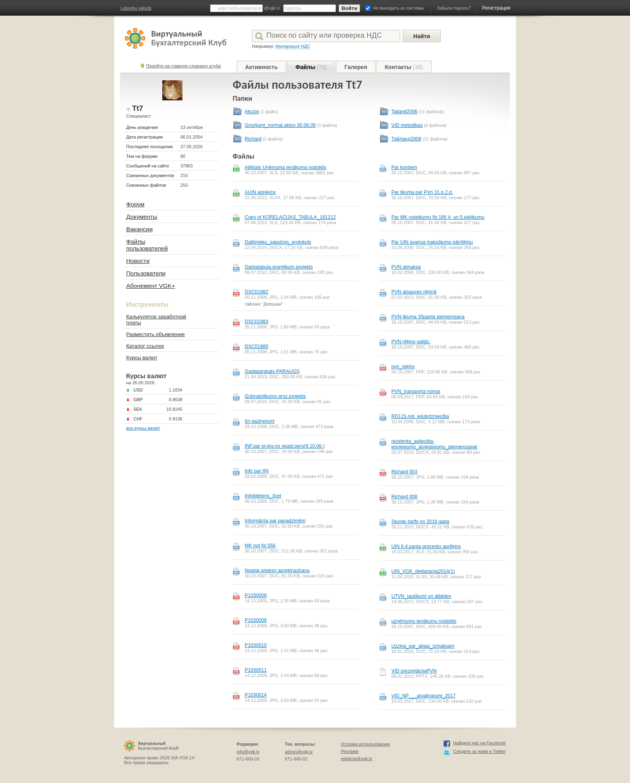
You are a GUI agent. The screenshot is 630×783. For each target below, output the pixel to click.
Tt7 (137, 108)
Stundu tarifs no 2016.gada (420, 521)
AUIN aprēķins (260, 192)
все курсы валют (143, 428)
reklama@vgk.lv (356, 758)
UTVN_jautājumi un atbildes (421, 596)
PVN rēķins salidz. (410, 342)
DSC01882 (256, 292)
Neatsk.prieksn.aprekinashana (277, 570)
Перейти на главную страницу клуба (183, 65)
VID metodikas (407, 125)
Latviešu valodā (136, 8)
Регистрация (496, 8)
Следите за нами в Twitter (479, 751)
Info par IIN (256, 471)
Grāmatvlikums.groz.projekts (275, 396)
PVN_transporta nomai (415, 391)
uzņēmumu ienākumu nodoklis (423, 621)
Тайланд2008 (406, 139)
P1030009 (256, 620)
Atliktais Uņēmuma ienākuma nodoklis (285, 167)
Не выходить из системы (398, 8)
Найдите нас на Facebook (479, 742)
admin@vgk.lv (299, 751)
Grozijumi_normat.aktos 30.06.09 (280, 125)
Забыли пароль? (454, 8)
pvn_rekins (403, 366)
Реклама (349, 751)
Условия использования (365, 744)
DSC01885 (256, 346)
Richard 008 (404, 497)
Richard (253, 139)
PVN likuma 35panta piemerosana (427, 317)
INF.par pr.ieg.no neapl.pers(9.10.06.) (285, 446)
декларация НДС (292, 46)
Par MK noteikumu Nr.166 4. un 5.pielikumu (437, 217)
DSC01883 (256, 321)
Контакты (404, 67)
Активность (261, 67)
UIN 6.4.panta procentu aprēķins (426, 546)
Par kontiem (404, 167)
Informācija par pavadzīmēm (275, 521)
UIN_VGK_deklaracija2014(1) (423, 571)
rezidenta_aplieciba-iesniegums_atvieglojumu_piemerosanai (434, 444)
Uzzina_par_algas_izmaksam (422, 646)
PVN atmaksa (406, 267)
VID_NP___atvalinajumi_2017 (423, 696)
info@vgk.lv (248, 751)
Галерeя (355, 67)
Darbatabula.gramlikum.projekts (279, 267)
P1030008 (256, 595)
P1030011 (256, 670)
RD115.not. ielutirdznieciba (420, 416)
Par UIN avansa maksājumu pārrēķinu (432, 242)
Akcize (252, 111)
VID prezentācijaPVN (414, 671)
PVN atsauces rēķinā (413, 292)
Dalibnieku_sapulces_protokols (278, 242)
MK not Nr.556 (260, 546)
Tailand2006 (404, 111)
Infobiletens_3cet (263, 496)
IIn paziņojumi (259, 421)
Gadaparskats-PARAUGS (272, 371)
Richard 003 (404, 472)
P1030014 (256, 695)
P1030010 (256, 645)
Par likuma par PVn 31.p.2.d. (422, 192)
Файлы (311, 67)
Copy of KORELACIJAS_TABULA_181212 (290, 217)
